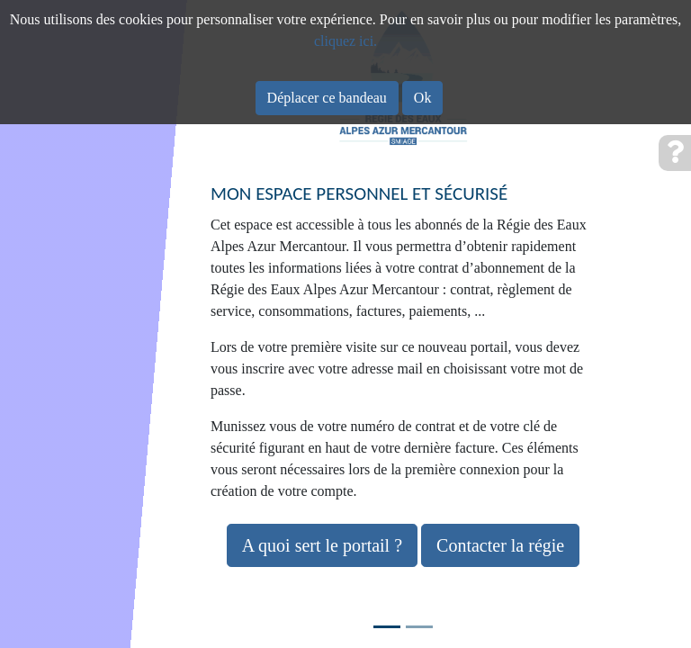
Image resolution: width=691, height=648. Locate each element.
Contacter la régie (500, 545)
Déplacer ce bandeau (327, 97)
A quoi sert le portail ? (322, 545)
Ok (423, 97)
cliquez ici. (345, 41)
